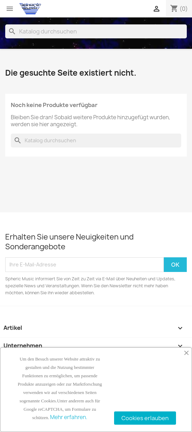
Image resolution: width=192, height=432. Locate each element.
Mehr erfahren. (68, 417)
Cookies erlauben (145, 418)
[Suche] (96, 31)
